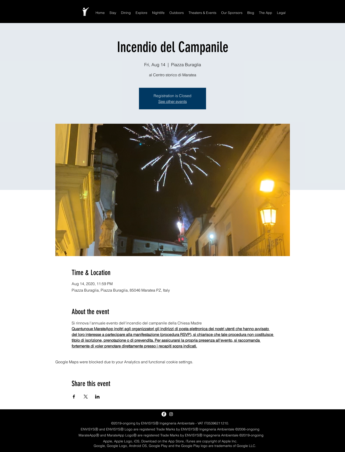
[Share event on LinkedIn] (97, 397)
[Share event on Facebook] (74, 397)
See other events (172, 101)
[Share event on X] (85, 397)
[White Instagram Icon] (171, 414)
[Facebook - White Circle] (163, 414)
